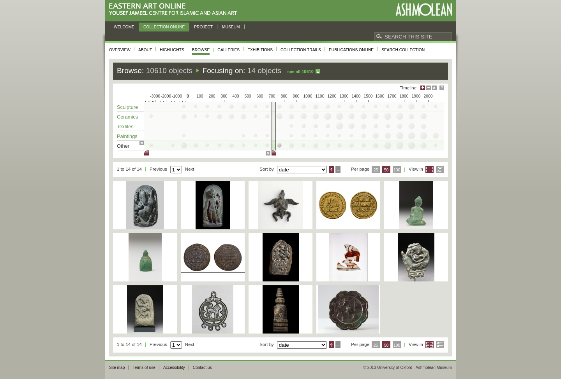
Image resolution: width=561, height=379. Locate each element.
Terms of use (143, 367)
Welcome (124, 27)
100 (396, 170)
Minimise (428, 88)
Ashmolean (423, 9)
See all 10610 (300, 71)
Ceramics (127, 117)
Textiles (125, 126)
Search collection (403, 50)
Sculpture (127, 107)
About (145, 50)
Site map (117, 367)
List (440, 169)
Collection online (164, 27)
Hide (434, 88)
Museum (231, 27)
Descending (337, 169)
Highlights (172, 50)
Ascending (331, 169)
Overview (120, 50)
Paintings (127, 136)
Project (203, 27)
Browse (201, 50)
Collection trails (300, 50)
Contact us (202, 367)
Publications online (351, 50)
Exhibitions (260, 50)
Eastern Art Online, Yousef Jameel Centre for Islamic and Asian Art (175, 9)
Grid (429, 169)
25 (376, 170)
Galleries (228, 50)
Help (441, 88)
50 (386, 170)
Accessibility (174, 367)
